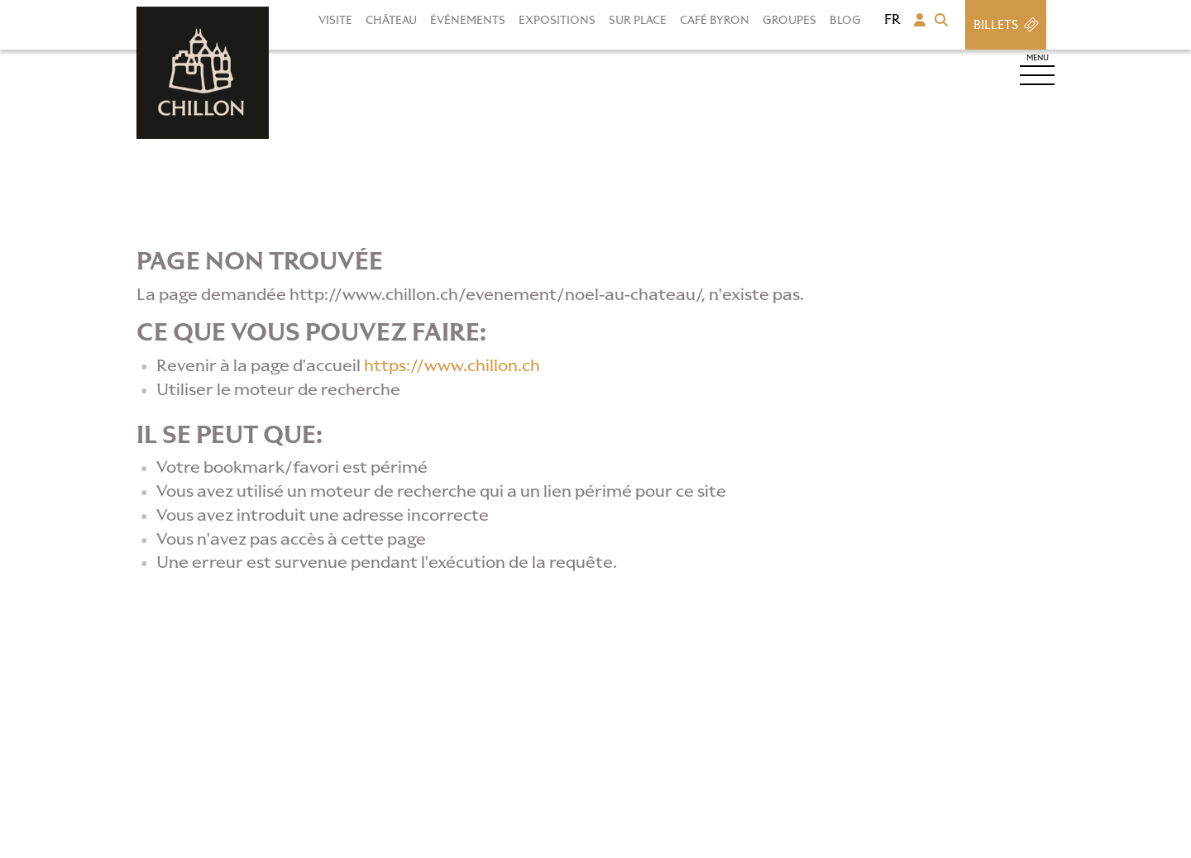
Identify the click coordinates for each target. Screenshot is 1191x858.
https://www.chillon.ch (452, 365)
